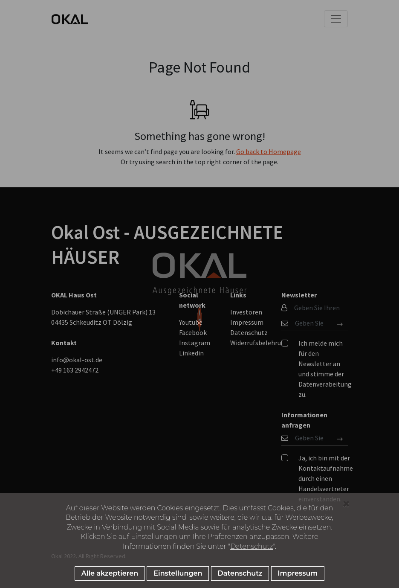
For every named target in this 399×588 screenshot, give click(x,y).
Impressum (298, 573)
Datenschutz (251, 546)
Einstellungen (177, 573)
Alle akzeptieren (109, 573)
